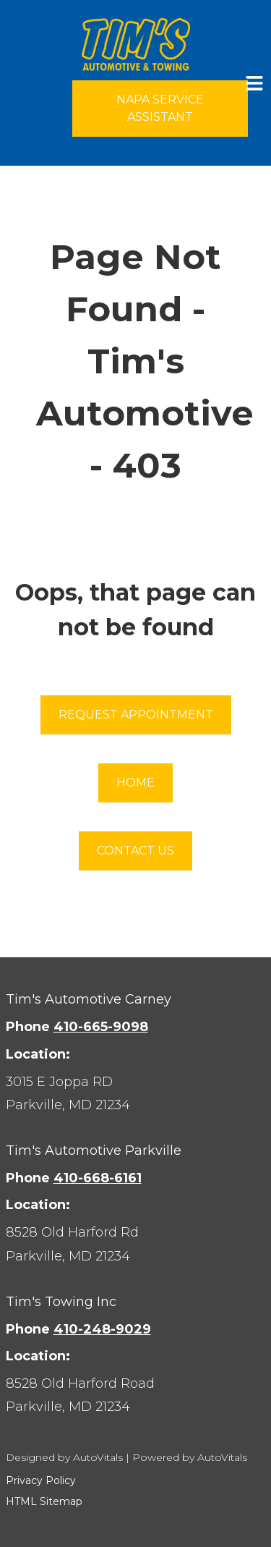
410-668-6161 (97, 1178)
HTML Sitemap (44, 1501)
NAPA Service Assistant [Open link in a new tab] (160, 108)
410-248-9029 (102, 1329)
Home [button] (135, 782)
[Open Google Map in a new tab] (136, 1093)
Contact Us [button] (135, 850)
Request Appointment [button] (136, 714)
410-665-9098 (100, 1027)
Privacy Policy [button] (41, 1480)
